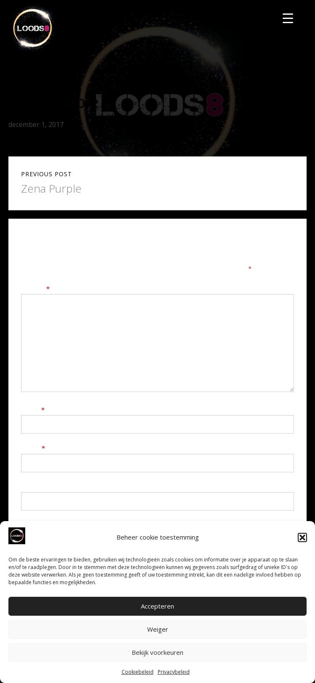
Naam (33, 409)
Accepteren (157, 606)
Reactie (35, 288)
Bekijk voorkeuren (157, 652)
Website (34, 486)
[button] (302, 537)
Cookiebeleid (138, 671)
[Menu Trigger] (287, 17)
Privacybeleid (174, 671)
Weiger (157, 629)
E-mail (33, 448)
